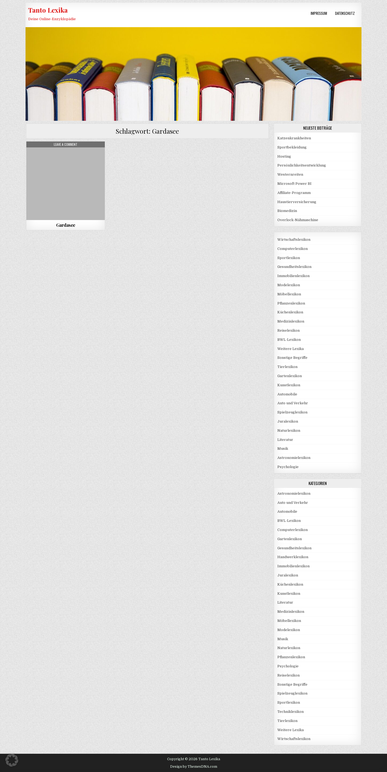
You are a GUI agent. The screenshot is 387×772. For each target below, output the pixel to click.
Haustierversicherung (296, 202)
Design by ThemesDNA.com (193, 767)
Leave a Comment (65, 144)
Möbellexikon (289, 294)
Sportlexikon (288, 258)
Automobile (287, 394)
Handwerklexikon (292, 557)
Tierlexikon (287, 367)
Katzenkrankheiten (294, 138)
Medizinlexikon (290, 321)
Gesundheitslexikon (294, 267)
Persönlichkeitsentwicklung (301, 165)
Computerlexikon (292, 249)
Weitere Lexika (290, 349)
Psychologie (288, 467)
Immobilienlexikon (293, 276)
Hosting (284, 156)
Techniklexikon (290, 712)
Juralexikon (287, 421)
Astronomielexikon (293, 458)
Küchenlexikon (290, 312)
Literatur (285, 440)
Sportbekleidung (292, 147)
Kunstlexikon (288, 385)
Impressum (319, 13)
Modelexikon (288, 285)
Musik (282, 449)
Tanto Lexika (48, 10)
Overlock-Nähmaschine (297, 220)
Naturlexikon (288, 431)
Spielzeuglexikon (292, 412)
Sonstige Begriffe (292, 358)
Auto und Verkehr (292, 403)
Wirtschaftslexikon (293, 240)
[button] (12, 760)
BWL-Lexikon (289, 340)
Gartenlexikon (289, 376)
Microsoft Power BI (294, 184)
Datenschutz (345, 13)
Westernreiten (290, 174)
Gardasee (65, 225)
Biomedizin (287, 211)
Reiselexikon (288, 330)
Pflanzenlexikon (291, 303)
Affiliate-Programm (294, 193)
